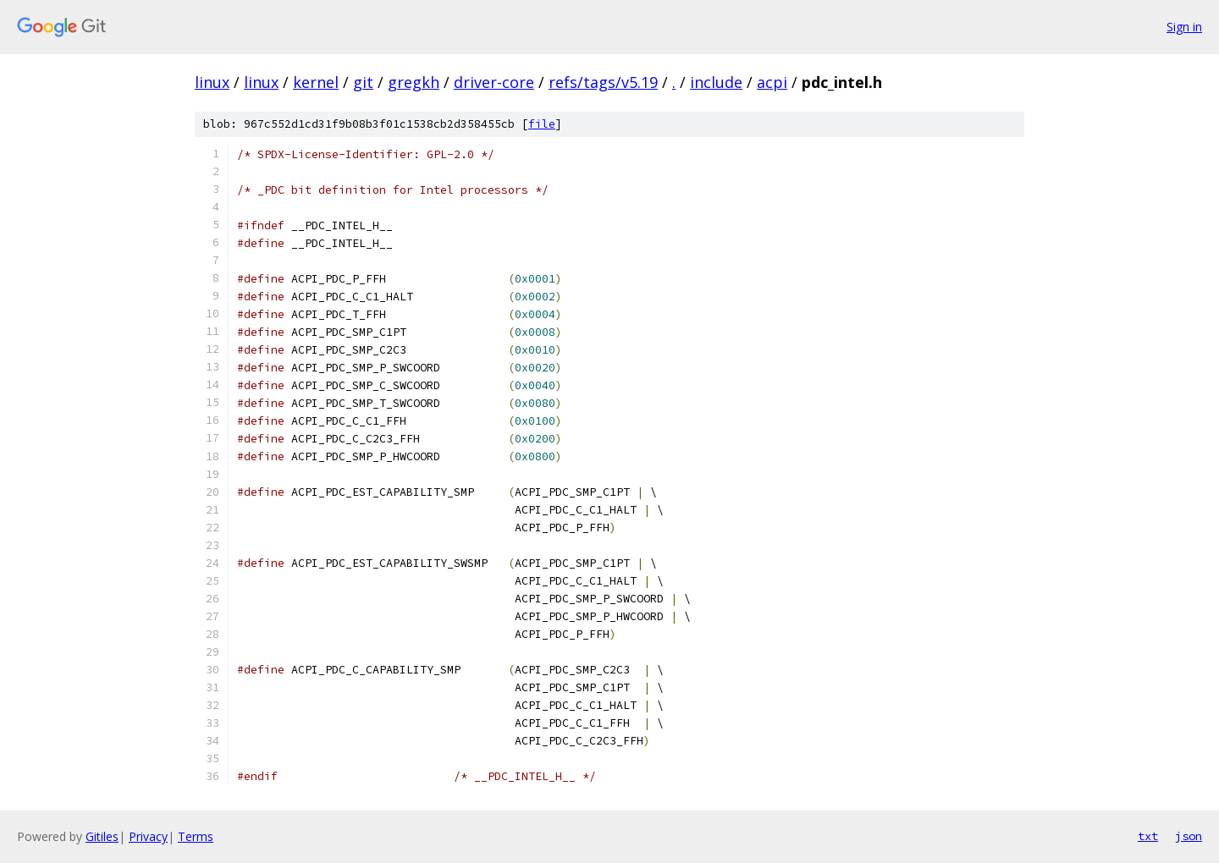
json (1188, 836)
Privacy (148, 836)
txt (1148, 836)
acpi (772, 82)
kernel (316, 82)
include (716, 82)
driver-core (494, 82)
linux (212, 82)
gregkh (413, 82)
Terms (195, 836)
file (541, 124)
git (363, 82)
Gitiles (102, 836)
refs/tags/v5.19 (603, 82)
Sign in (1184, 27)
